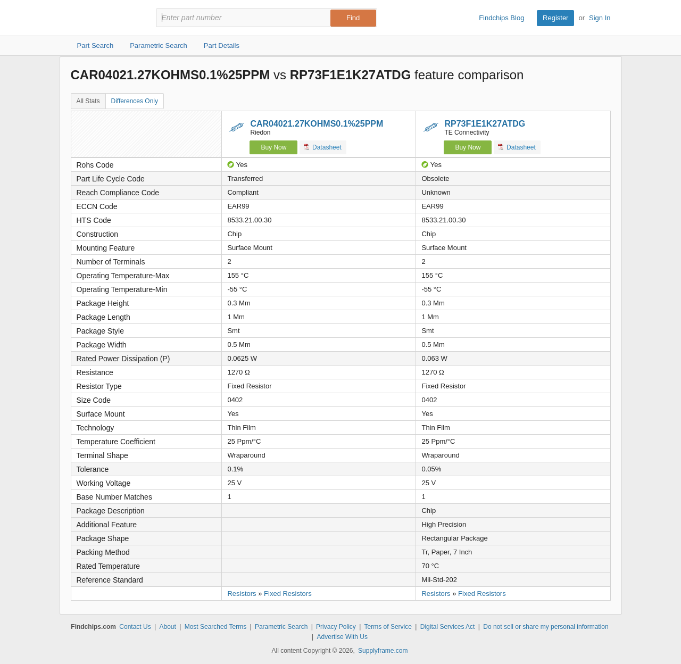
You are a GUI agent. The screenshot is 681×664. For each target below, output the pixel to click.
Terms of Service (388, 626)
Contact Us (135, 626)
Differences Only (134, 101)
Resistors (241, 593)
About (167, 626)
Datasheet (323, 147)
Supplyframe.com (383, 650)
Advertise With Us (342, 637)
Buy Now (273, 147)
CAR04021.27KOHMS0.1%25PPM (316, 123)
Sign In (599, 18)
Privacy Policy (336, 626)
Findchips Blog (501, 18)
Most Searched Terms (216, 626)
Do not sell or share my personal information (545, 626)
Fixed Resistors (288, 593)
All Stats (88, 101)
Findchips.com (105, 18)
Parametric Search (281, 626)
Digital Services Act (447, 626)
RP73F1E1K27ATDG (484, 123)
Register (555, 18)
